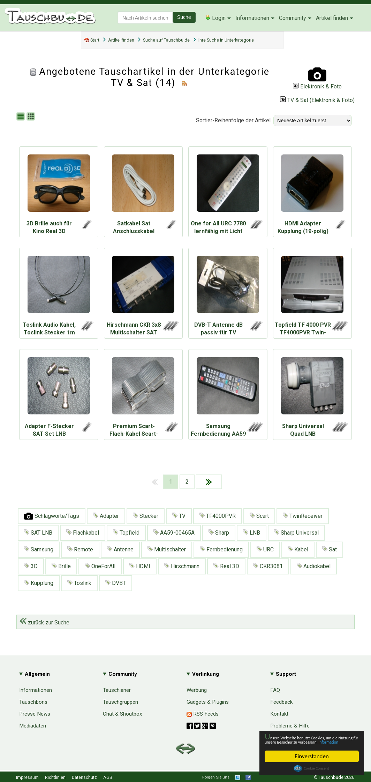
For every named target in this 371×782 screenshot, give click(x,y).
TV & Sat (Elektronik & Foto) (317, 100)
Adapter (106, 516)
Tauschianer (117, 690)
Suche (184, 17)
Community (292, 18)
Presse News (34, 714)
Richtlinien (55, 777)
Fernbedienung (221, 549)
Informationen (252, 18)
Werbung (197, 690)
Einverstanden (312, 756)
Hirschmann (181, 566)
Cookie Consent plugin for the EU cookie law (311, 768)
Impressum (27, 777)
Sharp (219, 532)
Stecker (145, 516)
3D (31, 566)
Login (215, 17)
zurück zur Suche (44, 622)
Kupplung (38, 583)
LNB (251, 532)
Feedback (281, 702)
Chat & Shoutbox (122, 714)
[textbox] (145, 17)
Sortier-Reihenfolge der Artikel (233, 120)
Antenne (120, 549)
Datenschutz (84, 777)
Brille (61, 566)
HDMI (139, 566)
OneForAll (100, 566)
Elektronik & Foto (317, 86)
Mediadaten (32, 726)
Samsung (38, 549)
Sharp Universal (296, 532)
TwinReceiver (303, 516)
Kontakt (279, 714)
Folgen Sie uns (215, 777)
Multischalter (166, 549)
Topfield (126, 532)
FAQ (275, 690)
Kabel (298, 549)
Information (308, 741)
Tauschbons (33, 702)
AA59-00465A (174, 532)
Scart (259, 516)
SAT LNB (38, 532)
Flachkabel (82, 532)
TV (179, 516)
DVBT (115, 583)
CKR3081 (268, 566)
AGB (107, 777)
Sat (329, 549)
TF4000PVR (217, 516)
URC (265, 549)
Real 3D (226, 566)
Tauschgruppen (120, 702)
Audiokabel (314, 566)
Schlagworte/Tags (51, 516)
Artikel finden (332, 18)
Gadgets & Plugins (208, 702)
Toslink (79, 583)
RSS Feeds (203, 714)
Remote (80, 549)
